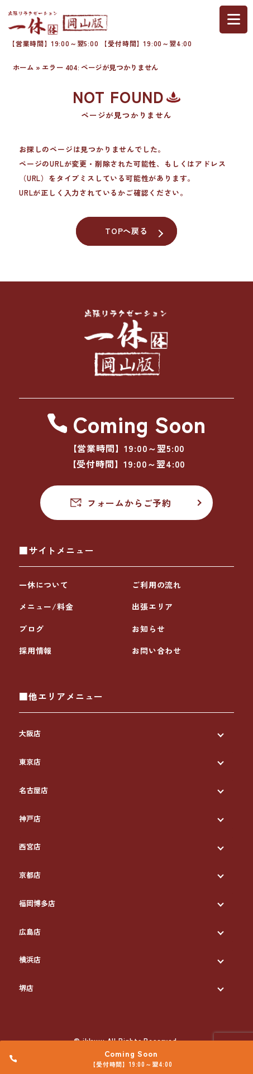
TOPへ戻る (126, 230)
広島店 (30, 931)
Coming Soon (133, 1051)
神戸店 (30, 818)
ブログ (31, 628)
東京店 (30, 761)
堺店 (26, 988)
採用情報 (35, 650)
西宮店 (30, 846)
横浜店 (30, 959)
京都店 (30, 874)
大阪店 (30, 733)
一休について (44, 584)
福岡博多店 (37, 903)
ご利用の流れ (157, 584)
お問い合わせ (157, 650)
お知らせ (148, 628)
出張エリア (152, 606)
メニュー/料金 (46, 606)
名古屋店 (33, 790)
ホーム (23, 67)
